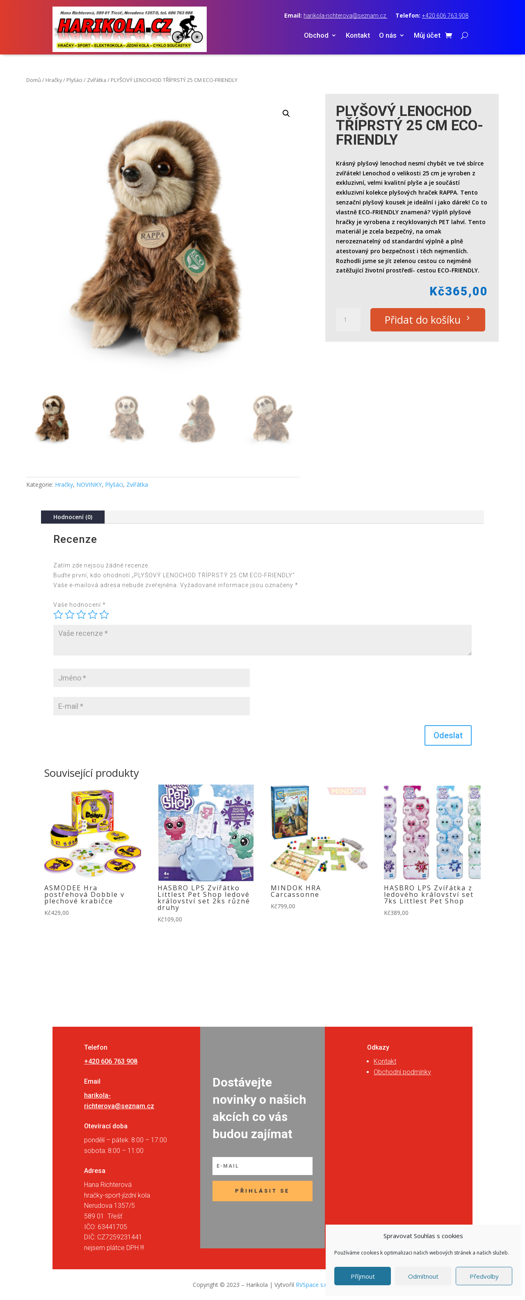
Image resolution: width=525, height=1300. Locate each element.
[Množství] (348, 319)
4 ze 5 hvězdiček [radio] (93, 614)
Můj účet (427, 35)
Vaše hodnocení (79, 604)
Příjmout (363, 1276)
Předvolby (484, 1276)
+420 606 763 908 (445, 15)
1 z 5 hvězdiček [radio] (58, 614)
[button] (286, 113)
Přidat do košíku (423, 320)
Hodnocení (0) (72, 517)
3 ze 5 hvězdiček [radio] (81, 614)
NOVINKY (89, 484)
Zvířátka (96, 80)
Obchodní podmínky (402, 1072)
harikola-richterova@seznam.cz (345, 15)
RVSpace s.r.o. (314, 1285)
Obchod (316, 35)
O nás (388, 35)
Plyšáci (74, 80)
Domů (33, 80)
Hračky (54, 80)
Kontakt (358, 35)
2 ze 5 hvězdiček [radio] (70, 614)
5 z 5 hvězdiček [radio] (104, 614)
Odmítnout (423, 1276)
